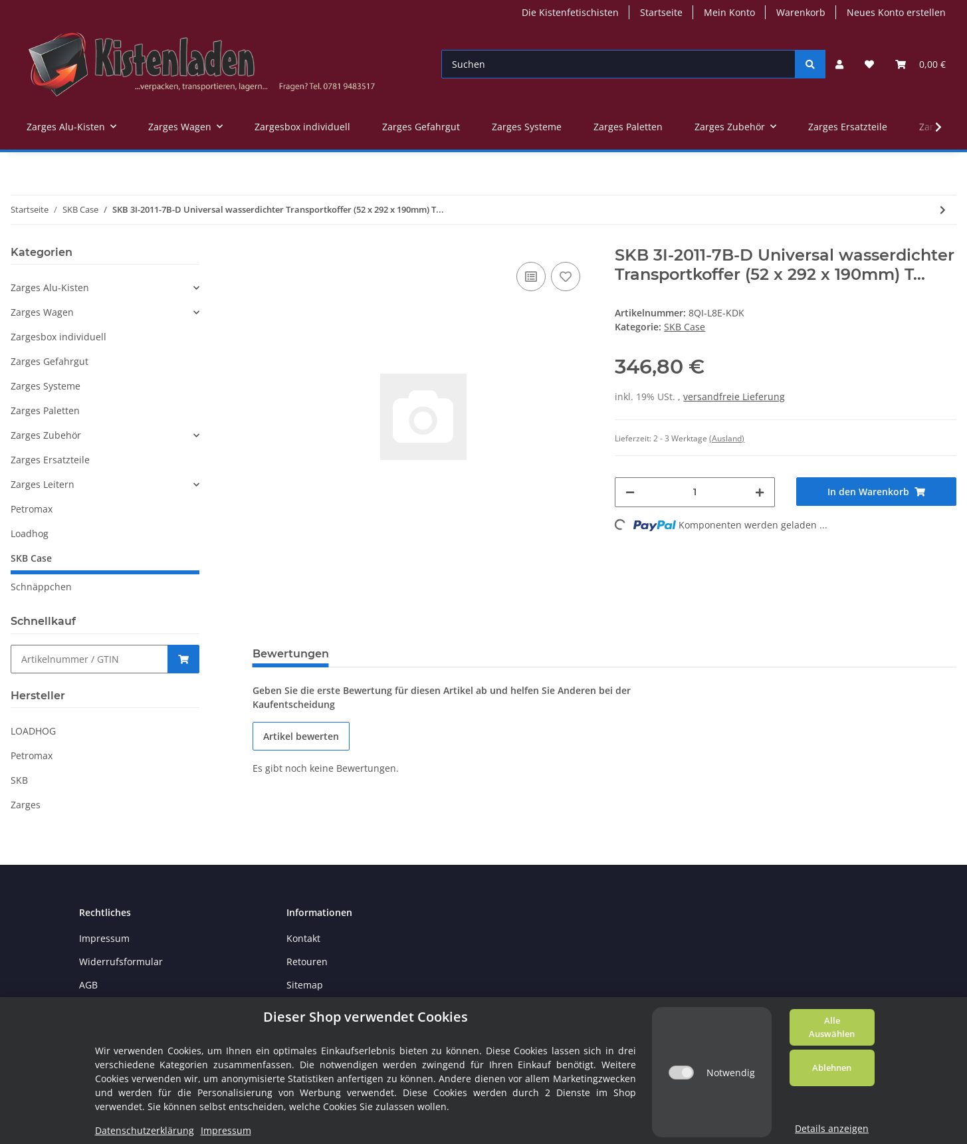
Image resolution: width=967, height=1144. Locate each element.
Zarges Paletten (45, 410)
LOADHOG (33, 731)
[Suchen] (618, 64)
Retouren (307, 961)
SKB (19, 780)
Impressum (104, 938)
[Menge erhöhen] (759, 492)
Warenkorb (800, 12)
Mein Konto (729, 12)
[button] (839, 64)
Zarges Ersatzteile (50, 459)
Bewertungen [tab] (291, 653)
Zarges (26, 804)
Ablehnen (831, 1068)
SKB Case (684, 326)
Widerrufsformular (121, 961)
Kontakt (303, 938)
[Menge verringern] (630, 492)
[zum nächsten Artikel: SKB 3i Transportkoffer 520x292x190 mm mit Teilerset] (942, 209)
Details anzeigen (832, 1128)
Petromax (32, 509)
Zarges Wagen (42, 312)
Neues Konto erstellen (896, 12)
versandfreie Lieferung (734, 396)
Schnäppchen (41, 586)
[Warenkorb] (920, 64)
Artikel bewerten (301, 736)
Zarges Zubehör (46, 435)
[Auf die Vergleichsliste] (531, 276)
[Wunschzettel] (869, 64)
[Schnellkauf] (89, 659)
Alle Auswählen (832, 1027)
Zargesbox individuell (58, 336)
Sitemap (304, 984)
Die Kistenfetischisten (570, 12)
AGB (88, 984)
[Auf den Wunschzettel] (565, 276)
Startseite (661, 12)
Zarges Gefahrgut (49, 361)
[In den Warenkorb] (876, 491)
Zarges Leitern (42, 484)
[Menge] (695, 492)
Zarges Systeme (45, 386)
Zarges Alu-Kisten (50, 287)
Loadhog (30, 533)
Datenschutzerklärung (144, 1130)
